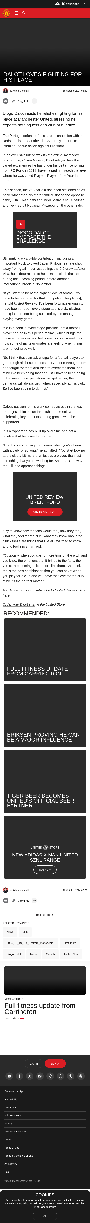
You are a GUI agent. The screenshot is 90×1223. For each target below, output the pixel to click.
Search (50, 988)
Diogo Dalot (14, 988)
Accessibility (10, 1133)
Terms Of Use (11, 1181)
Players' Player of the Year (54, 176)
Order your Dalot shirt (19, 638)
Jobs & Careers (12, 1149)
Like (25, 965)
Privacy (8, 1157)
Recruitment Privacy (15, 1165)
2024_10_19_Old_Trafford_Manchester (30, 976)
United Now (71, 988)
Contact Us (10, 1141)
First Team (70, 976)
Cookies (8, 1173)
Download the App (14, 1125)
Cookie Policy (48, 1207)
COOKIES (45, 1195)
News (10, 965)
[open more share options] (34, 101)
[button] (16, 13)
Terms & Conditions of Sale (18, 1189)
